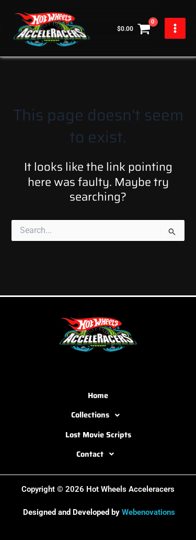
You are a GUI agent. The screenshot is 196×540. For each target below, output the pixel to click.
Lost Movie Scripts (98, 434)
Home (98, 395)
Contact (98, 454)
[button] (98, 415)
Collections (98, 415)
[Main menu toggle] (175, 28)
